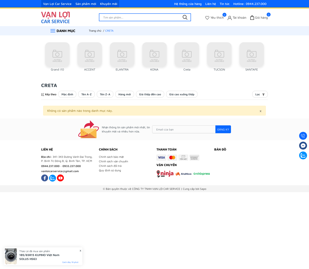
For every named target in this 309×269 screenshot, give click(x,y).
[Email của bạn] (191, 129)
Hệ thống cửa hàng (188, 4)
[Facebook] (44, 177)
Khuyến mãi (108, 4)
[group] (57, 58)
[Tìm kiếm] (185, 17)
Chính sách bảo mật (111, 156)
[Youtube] (60, 177)
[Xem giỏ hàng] (259, 17)
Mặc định (67, 94)
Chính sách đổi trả (110, 165)
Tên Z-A (105, 94)
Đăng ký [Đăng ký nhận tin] (223, 129)
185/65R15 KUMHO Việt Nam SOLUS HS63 (39, 257)
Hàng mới (124, 94)
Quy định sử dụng (110, 170)
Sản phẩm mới (85, 4)
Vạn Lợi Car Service (57, 4)
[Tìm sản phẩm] (145, 17)
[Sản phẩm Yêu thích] (214, 18)
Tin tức (225, 4)
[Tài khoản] (237, 18)
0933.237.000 (71, 166)
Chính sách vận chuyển (113, 161)
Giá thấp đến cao (150, 94)
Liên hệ (210, 4)
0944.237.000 (50, 166)
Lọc (260, 94)
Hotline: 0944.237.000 (249, 4)
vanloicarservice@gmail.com (60, 171)
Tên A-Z (86, 94)
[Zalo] (52, 177)
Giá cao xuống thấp (181, 94)
